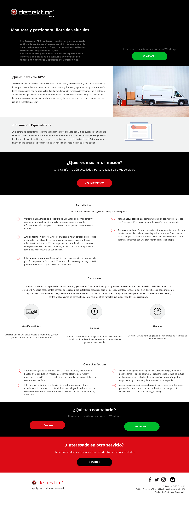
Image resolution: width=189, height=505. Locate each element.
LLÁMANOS (47, 425)
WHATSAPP (148, 56)
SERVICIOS (94, 462)
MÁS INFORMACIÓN (94, 182)
